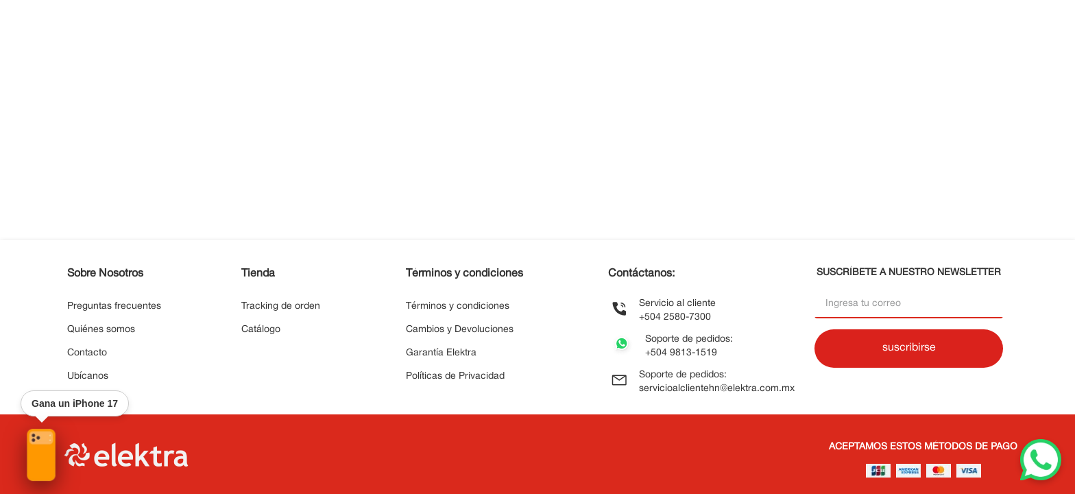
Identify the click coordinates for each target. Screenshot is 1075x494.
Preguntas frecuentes (114, 306)
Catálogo (260, 329)
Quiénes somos (101, 329)
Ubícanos (87, 376)
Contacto (87, 353)
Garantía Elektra (441, 353)
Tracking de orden (280, 306)
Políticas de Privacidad (455, 376)
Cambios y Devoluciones (460, 329)
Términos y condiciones (457, 306)
